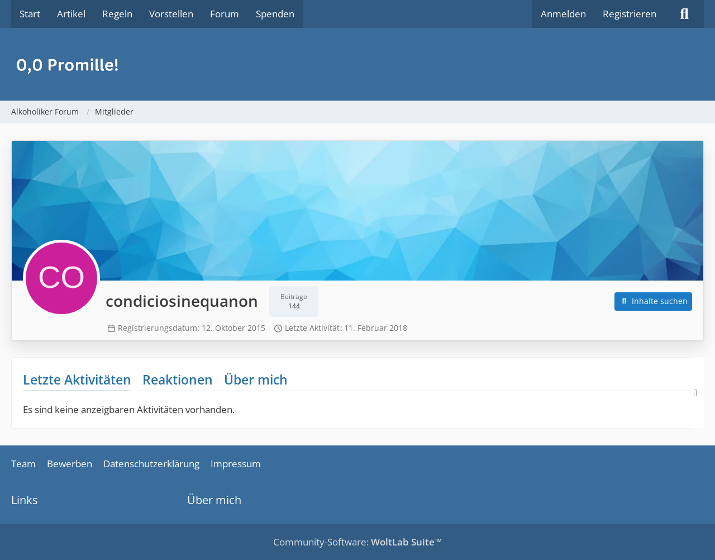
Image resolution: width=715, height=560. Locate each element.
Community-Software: (357, 541)
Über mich (256, 379)
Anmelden (563, 13)
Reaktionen (177, 379)
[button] (653, 301)
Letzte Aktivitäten (77, 379)
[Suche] (684, 14)
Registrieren (629, 13)
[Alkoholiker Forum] (357, 64)
